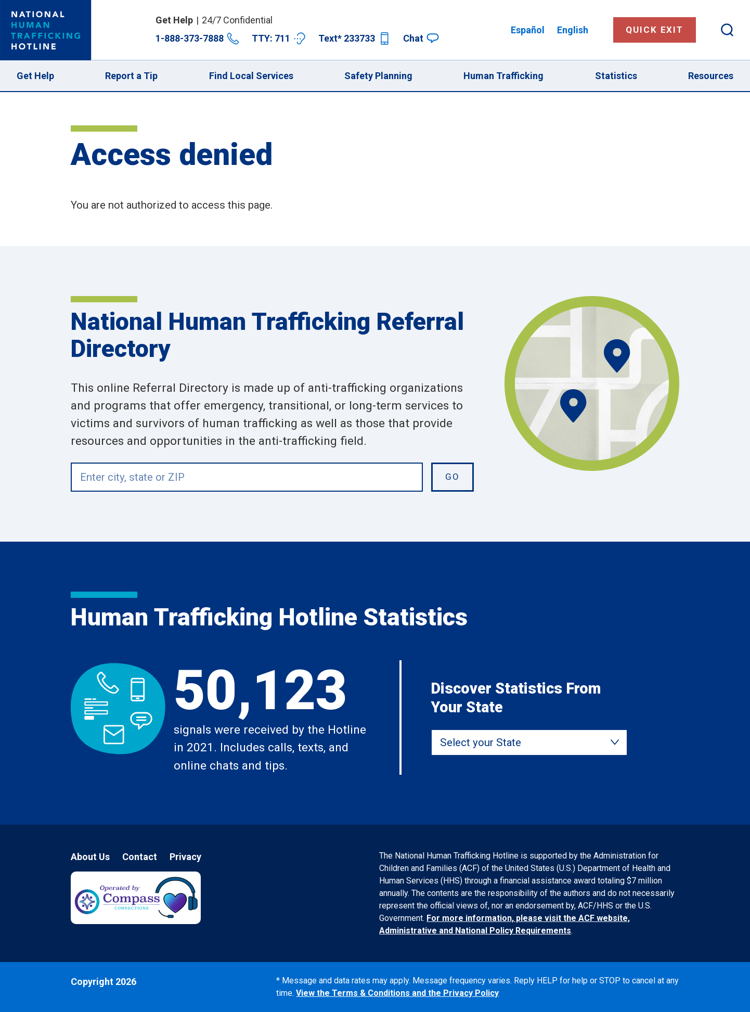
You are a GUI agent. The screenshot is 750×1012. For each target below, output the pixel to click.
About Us (90, 856)
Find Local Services (251, 75)
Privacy (185, 856)
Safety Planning (378, 75)
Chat (421, 38)
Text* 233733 (354, 38)
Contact (139, 856)
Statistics (616, 75)
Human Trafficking (503, 75)
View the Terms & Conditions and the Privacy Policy (397, 993)
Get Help (35, 75)
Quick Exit (654, 29)
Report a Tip (131, 75)
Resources (710, 75)
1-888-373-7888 (197, 38)
